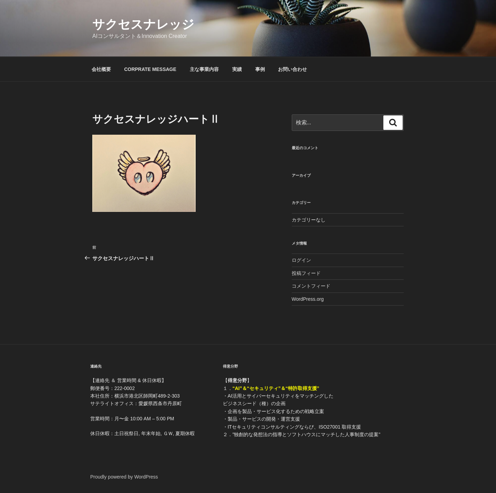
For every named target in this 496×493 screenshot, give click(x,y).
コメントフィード (311, 286)
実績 (237, 69)
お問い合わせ (292, 69)
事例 (260, 69)
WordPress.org (308, 299)
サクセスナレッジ (143, 24)
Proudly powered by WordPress (124, 477)
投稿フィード (306, 273)
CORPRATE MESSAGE (150, 69)
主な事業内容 (204, 69)
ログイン (301, 260)
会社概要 (101, 69)
